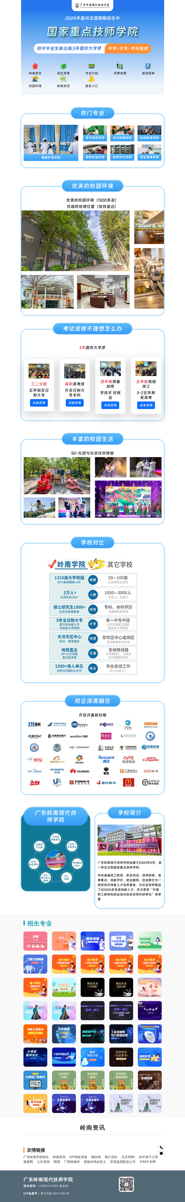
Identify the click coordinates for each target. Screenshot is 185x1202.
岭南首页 (35, 73)
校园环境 (35, 86)
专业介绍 (91, 73)
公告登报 (43, 1161)
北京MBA (128, 1157)
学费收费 (120, 73)
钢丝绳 (96, 1157)
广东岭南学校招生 (36, 1157)
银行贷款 (111, 1157)
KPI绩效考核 (78, 1157)
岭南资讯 (63, 86)
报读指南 (148, 73)
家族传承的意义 (95, 1161)
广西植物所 (72, 1161)
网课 (57, 1161)
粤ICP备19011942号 (55, 1193)
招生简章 (63, 73)
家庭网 (28, 1161)
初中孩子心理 (148, 1157)
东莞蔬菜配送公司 (123, 1161)
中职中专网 (148, 1161)
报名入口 (91, 86)
